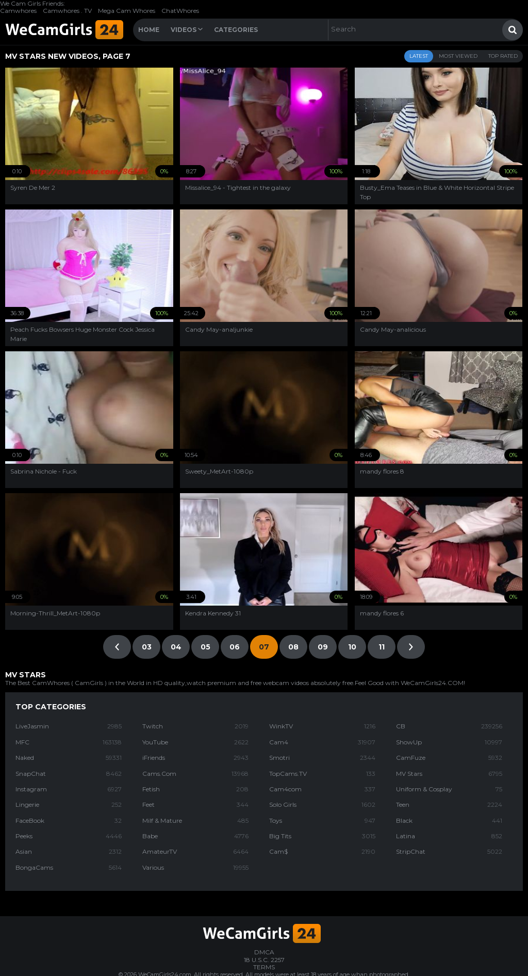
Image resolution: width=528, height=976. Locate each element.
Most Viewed (458, 56)
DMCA (264, 952)
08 (293, 647)
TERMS (264, 967)
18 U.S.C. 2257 (264, 960)
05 (205, 647)
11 (381, 647)
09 (323, 647)
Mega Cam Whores (126, 10)
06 (234, 647)
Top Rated (503, 56)
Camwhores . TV (67, 10)
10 (352, 647)
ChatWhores (180, 10)
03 (147, 647)
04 (176, 647)
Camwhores (18, 10)
